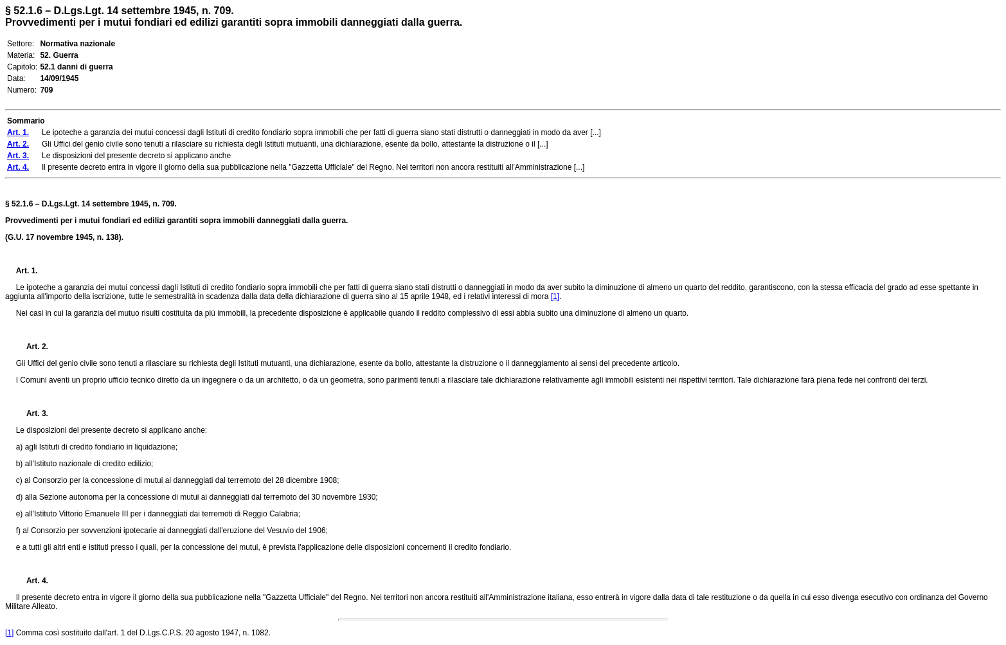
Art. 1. (27, 270)
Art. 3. (32, 413)
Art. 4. (32, 580)
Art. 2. (32, 346)
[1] (555, 296)
